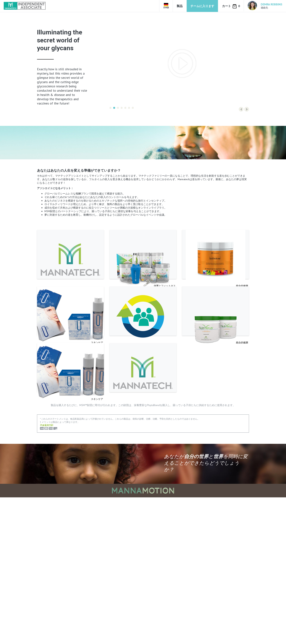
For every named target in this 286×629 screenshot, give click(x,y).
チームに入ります (202, 6)
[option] (179, 63)
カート (231, 6)
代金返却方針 (46, 556)
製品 (180, 6)
